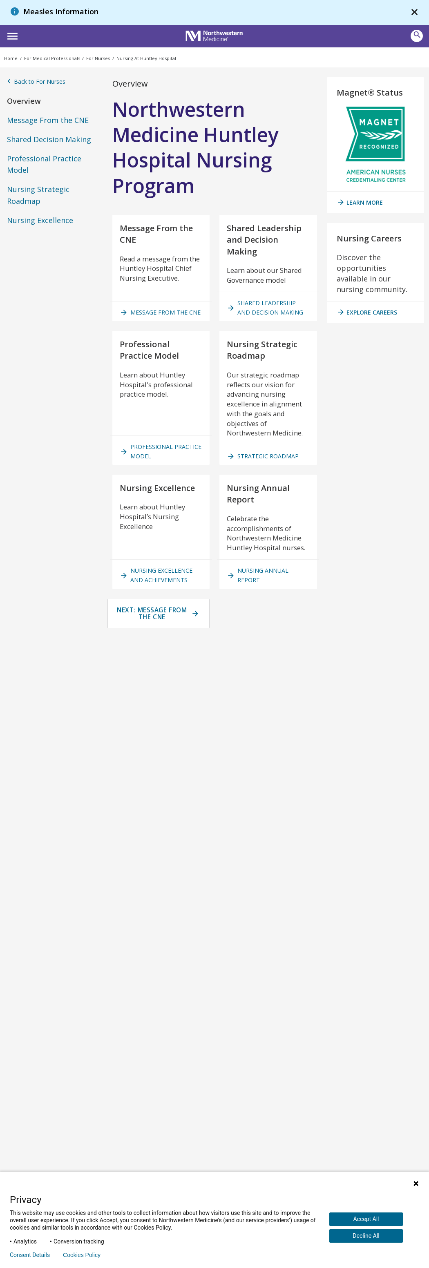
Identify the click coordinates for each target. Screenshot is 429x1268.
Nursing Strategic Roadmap (38, 195)
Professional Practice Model (44, 164)
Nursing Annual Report (260, 630)
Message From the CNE (48, 120)
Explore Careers (367, 312)
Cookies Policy (82, 1255)
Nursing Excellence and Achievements (158, 630)
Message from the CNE (156, 322)
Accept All (366, 1219)
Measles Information (60, 11)
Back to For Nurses (36, 81)
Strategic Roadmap (265, 492)
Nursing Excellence (40, 220)
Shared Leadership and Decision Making (267, 322)
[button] (11, 35)
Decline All (366, 1235)
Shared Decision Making (49, 139)
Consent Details (30, 1255)
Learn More (360, 202)
